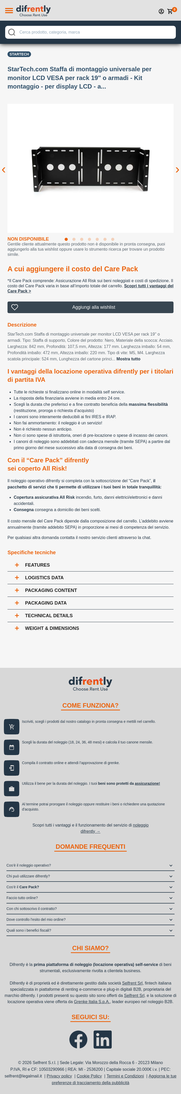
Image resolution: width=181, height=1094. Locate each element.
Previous (3, 165)
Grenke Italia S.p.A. (92, 1002)
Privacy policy (59, 1076)
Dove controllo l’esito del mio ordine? (36, 919)
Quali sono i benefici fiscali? (28, 930)
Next (177, 165)
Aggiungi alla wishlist (93, 307)
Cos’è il (22, 887)
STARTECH (19, 54)
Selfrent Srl (132, 983)
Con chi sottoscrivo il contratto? (31, 909)
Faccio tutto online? (22, 898)
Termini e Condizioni (125, 1076)
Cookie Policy (89, 1076)
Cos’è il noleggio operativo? (28, 865)
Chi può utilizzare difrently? (28, 876)
